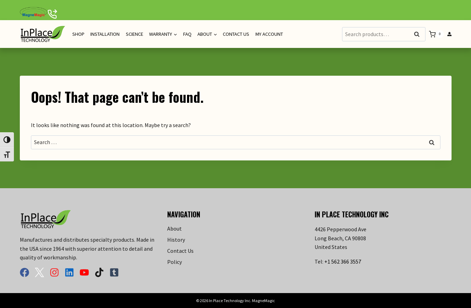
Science (134, 34)
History (176, 239)
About (174, 228)
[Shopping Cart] (436, 34)
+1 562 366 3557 (342, 261)
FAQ (187, 34)
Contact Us (236, 34)
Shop (78, 34)
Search (418, 35)
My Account (269, 34)
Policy (174, 261)
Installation (105, 34)
